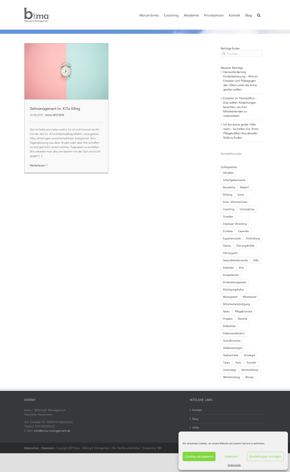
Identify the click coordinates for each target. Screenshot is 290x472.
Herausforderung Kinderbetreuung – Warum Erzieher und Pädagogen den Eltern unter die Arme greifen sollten (240, 80)
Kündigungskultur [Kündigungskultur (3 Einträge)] (233, 289)
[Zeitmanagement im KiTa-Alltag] (66, 71)
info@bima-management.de (52, 430)
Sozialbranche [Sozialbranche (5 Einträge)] (231, 340)
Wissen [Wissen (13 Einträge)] (249, 377)
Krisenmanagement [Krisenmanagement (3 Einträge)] (234, 282)
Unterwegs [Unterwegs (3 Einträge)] (229, 370)
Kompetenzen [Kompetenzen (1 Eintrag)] (231, 275)
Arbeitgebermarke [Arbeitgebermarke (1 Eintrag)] (234, 180)
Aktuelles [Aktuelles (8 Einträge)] (228, 173)
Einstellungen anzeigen (265, 456)
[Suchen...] (241, 53)
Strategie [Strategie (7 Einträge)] (249, 355)
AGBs (195, 427)
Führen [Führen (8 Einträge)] (227, 246)
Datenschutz (234, 465)
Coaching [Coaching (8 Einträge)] (228, 209)
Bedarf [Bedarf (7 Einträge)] (244, 187)
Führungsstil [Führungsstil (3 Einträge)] (230, 253)
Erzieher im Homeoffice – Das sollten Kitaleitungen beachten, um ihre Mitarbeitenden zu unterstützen (240, 107)
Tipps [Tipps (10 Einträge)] (226, 362)
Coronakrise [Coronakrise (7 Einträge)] (247, 209)
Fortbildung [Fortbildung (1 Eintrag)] (253, 238)
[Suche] (224, 53)
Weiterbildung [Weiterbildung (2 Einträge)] (231, 377)
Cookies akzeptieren (199, 456)
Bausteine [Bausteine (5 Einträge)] (229, 187)
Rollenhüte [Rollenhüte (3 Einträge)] (229, 326)
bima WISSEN (55, 115)
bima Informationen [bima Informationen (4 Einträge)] (235, 202)
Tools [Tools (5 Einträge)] (238, 362)
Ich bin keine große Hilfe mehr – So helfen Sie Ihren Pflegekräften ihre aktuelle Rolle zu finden (241, 131)
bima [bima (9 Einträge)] (241, 194)
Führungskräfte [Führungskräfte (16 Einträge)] (245, 246)
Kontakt (197, 410)
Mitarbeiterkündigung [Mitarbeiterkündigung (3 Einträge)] (236, 304)
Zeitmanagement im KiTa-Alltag (55, 108)
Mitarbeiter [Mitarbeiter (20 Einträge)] (250, 297)
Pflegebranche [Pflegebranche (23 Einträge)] (243, 311)
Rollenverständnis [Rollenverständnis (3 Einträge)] (233, 333)
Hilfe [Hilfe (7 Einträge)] (256, 260)
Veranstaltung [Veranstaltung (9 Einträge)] (249, 370)
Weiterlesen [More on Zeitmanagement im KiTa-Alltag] (37, 165)
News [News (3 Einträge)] (226, 311)
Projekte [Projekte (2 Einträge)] (228, 319)
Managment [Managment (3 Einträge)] (230, 297)
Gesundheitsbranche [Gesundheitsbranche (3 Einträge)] (235, 260)
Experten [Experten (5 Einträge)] (243, 231)
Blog (195, 419)
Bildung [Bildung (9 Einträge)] (227, 194)
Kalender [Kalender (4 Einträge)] (228, 267)
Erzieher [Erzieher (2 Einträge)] (228, 231)
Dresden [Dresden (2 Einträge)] (228, 216)
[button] (258, 14)
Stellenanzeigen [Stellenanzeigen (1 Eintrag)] (232, 348)
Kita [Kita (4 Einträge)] (241, 267)
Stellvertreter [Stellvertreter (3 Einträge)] (231, 355)
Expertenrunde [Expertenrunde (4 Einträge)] (232, 238)
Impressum (47, 448)
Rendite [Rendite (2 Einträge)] (242, 319)
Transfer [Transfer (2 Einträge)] (251, 362)
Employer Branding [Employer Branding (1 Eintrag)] (235, 224)
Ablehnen (231, 456)
